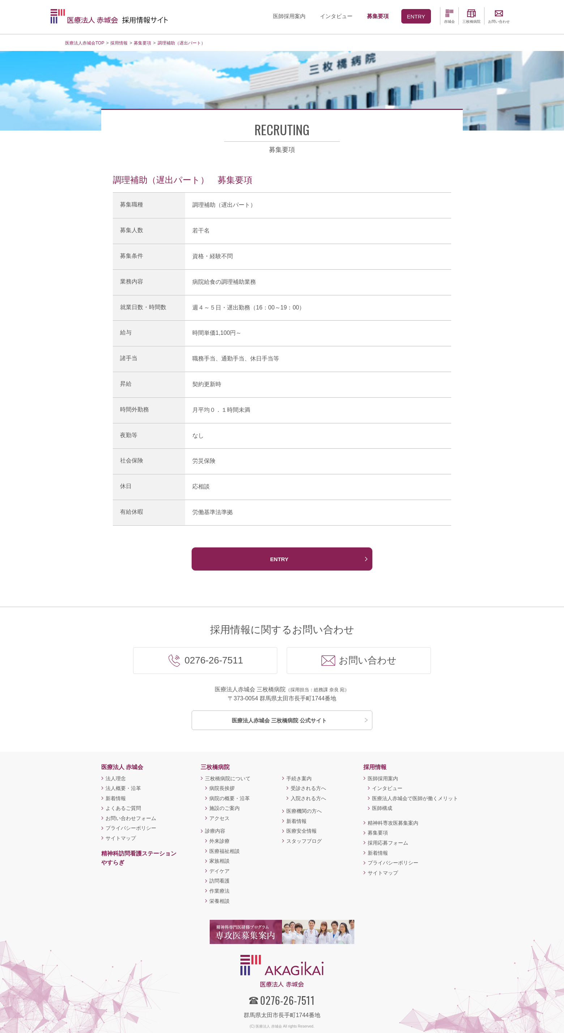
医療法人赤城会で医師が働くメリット (415, 798)
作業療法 (219, 891)
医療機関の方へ (304, 811)
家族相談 (219, 861)
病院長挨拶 (222, 788)
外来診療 (219, 841)
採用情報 (374, 767)
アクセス (219, 818)
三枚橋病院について (228, 778)
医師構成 (382, 808)
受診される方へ (308, 788)
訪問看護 (219, 881)
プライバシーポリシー (131, 828)
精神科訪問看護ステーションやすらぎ (138, 858)
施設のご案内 (224, 808)
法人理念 (116, 778)
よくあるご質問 (123, 808)
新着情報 (116, 798)
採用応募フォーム (388, 843)
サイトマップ (121, 838)
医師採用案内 (383, 778)
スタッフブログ (304, 841)
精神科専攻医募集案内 (393, 823)
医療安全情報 (301, 831)
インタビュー (387, 788)
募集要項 (378, 833)
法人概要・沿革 (123, 788)
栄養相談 (219, 901)
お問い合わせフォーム (131, 818)
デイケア (219, 871)
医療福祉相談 (224, 851)
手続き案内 (299, 778)
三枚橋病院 (215, 767)
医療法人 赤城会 (122, 767)
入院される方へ (308, 798)
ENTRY (279, 559)
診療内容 (215, 831)
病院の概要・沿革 (229, 798)
